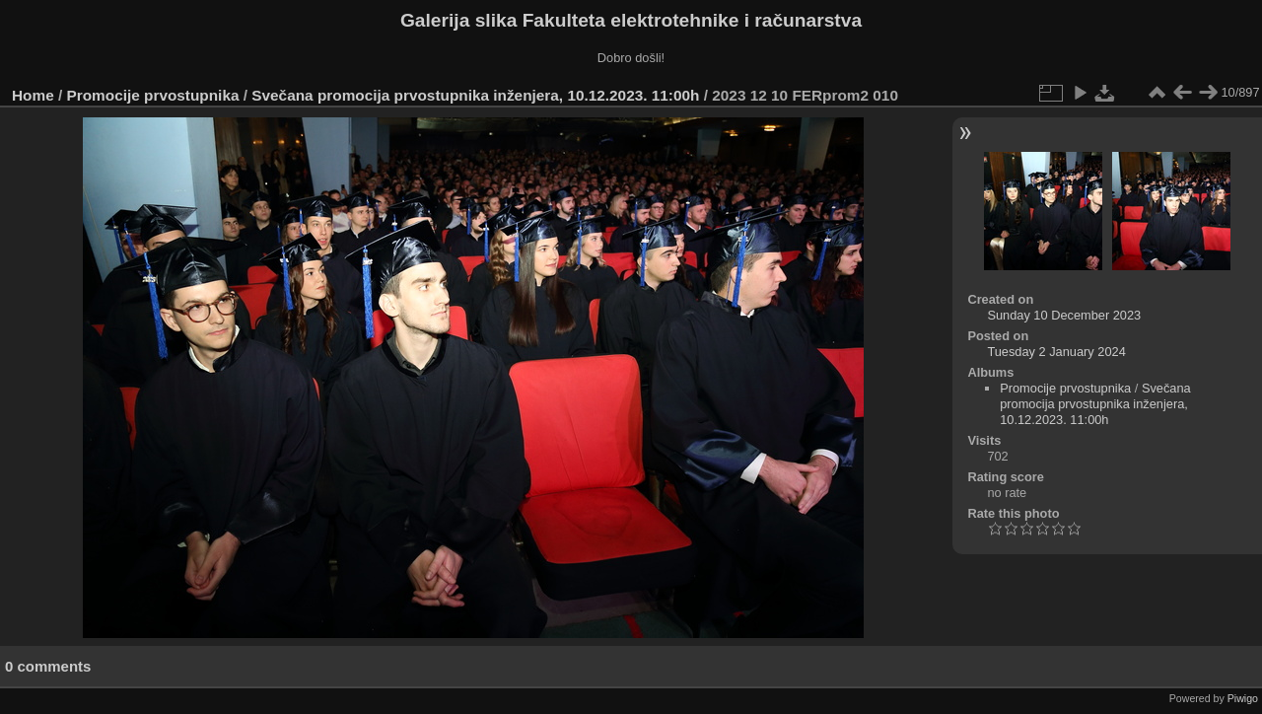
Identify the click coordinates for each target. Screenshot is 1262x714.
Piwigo (1242, 698)
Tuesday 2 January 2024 (1056, 351)
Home (33, 95)
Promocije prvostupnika (153, 95)
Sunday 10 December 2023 (1064, 315)
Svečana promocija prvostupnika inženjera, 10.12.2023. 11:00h (475, 95)
